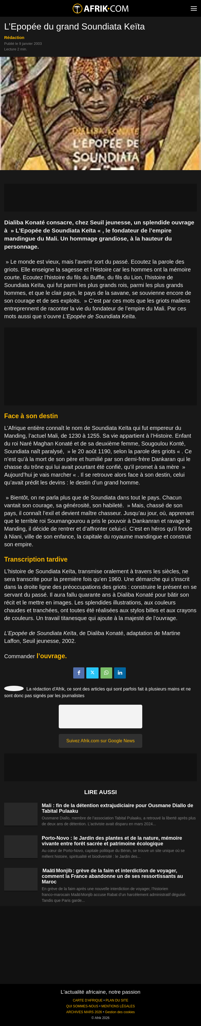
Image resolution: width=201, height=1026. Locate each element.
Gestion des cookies (120, 1012)
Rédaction (14, 37)
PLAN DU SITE (117, 1000)
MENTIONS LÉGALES (118, 1006)
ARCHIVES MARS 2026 (84, 1012)
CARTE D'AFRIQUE (87, 1000)
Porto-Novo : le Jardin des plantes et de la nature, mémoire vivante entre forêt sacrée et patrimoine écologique (112, 840)
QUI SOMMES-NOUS (82, 1006)
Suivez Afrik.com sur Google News (100, 740)
